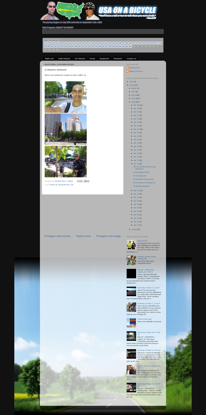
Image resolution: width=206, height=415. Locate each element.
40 (49, 46)
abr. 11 (137, 194)
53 (93, 46)
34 (147, 43)
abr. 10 (137, 197)
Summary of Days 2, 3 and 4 (148, 303)
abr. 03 (137, 222)
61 (120, 46)
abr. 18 (137, 146)
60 (117, 46)
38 (160, 43)
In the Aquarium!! (140, 176)
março (134, 229)
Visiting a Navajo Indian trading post (146, 258)
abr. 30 (137, 105)
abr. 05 (137, 215)
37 (157, 43)
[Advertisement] (82, 214)
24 (113, 43)
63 (127, 46)
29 (130, 43)
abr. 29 (137, 108)
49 (79, 46)
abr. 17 (137, 150)
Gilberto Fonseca (136, 71)
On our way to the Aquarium (144, 183)
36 (154, 43)
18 (93, 43)
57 (107, 46)
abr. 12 (137, 190)
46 (69, 46)
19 (97, 43)
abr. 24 (137, 126)
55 (100, 46)
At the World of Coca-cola (143, 179)
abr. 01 (137, 225)
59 (114, 46)
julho (134, 92)
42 (56, 46)
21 (103, 43)
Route (92, 58)
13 (76, 43)
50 (83, 46)
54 (97, 46)
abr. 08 (137, 204)
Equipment (104, 58)
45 (66, 46)
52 (90, 46)
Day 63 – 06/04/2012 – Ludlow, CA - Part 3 (146, 271)
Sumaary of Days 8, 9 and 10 (148, 350)
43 (59, 46)
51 (86, 46)
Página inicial (83, 236)
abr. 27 (137, 115)
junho (134, 95)
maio (134, 98)
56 (103, 46)
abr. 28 (137, 112)
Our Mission (80, 58)
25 (117, 43)
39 (45, 46)
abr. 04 (137, 218)
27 (123, 43)
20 (100, 43)
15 (83, 43)
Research (118, 58)
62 (124, 46)
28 (127, 43)
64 (131, 46)
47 (73, 46)
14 (80, 43)
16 (87, 43)
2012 (131, 85)
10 (66, 43)
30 (134, 43)
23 (110, 43)
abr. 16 (137, 153)
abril (133, 102)
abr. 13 (137, 164)
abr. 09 (137, 201)
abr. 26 (137, 119)
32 (140, 43)
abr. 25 (137, 122)
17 (90, 43)
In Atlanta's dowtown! (141, 186)
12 (73, 43)
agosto (134, 88)
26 (120, 43)
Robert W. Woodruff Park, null (61, 185)
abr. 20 (137, 140)
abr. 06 (137, 211)
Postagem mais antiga (108, 236)
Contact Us (131, 58)
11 (70, 43)
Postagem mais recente (58, 236)
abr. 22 (137, 133)
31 (137, 43)
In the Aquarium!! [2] (141, 172)
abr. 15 (137, 157)
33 (144, 43)
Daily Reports (64, 58)
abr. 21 (137, 136)
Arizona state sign (144, 319)
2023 (131, 82)
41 (52, 46)
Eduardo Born (60, 181)
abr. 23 (137, 129)
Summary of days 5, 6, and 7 (148, 288)
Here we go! (142, 241)
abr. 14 (137, 160)
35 (150, 43)
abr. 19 (137, 143)
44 (62, 46)
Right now (49, 58)
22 (107, 43)
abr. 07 (137, 208)
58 (110, 46)
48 (76, 46)
